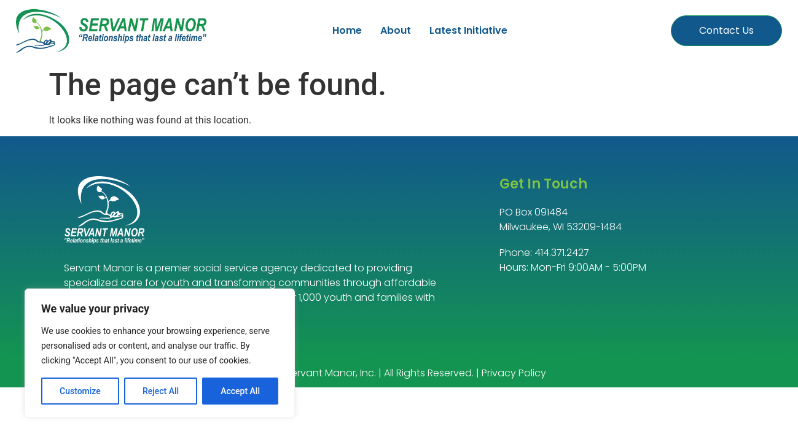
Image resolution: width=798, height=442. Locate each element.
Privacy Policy (514, 373)
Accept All (240, 391)
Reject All (161, 391)
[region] (160, 353)
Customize (80, 391)
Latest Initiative (468, 30)
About (395, 30)
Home (347, 30)
